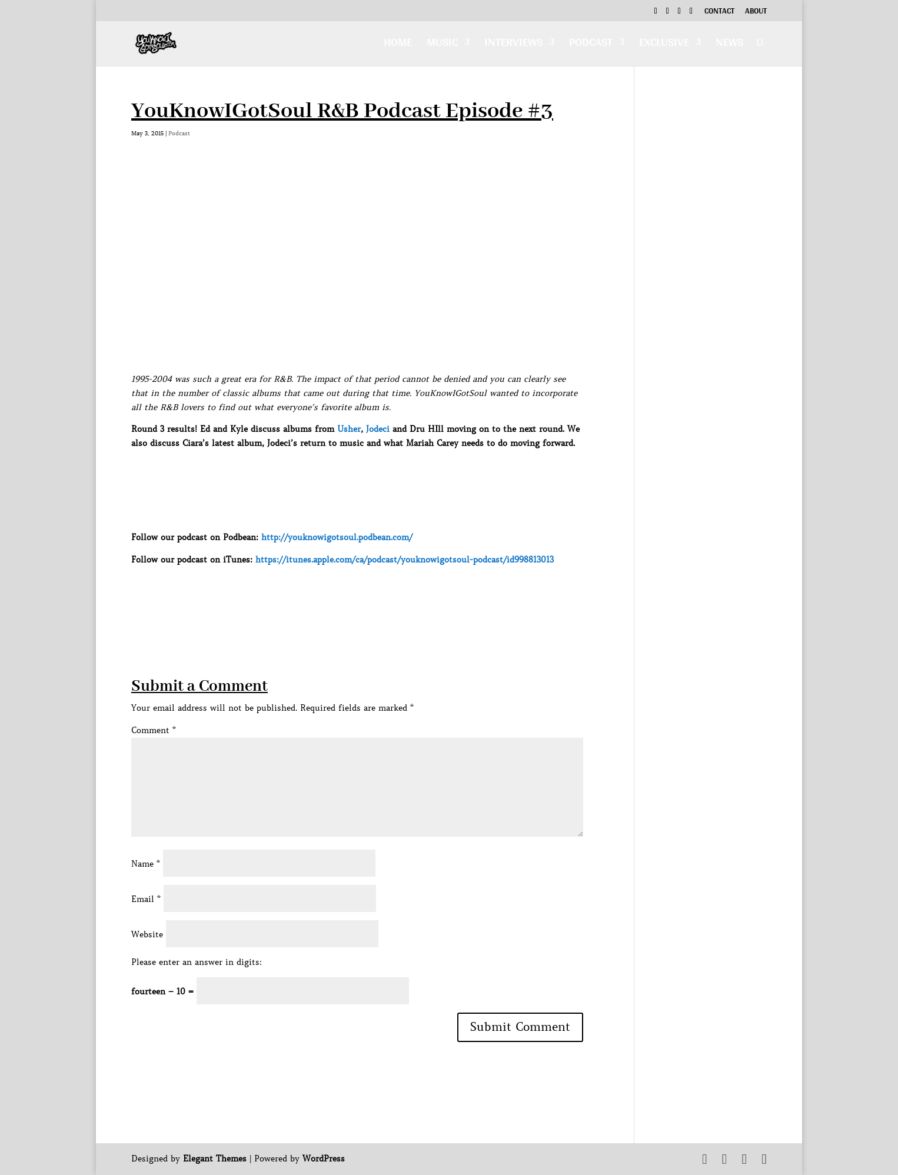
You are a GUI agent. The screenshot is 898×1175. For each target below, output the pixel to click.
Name (145, 863)
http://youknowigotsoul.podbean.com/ (337, 537)
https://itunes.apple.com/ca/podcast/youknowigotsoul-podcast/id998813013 (404, 559)
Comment (153, 730)
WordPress (323, 1158)
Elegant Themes (215, 1158)
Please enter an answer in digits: (196, 962)
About (756, 12)
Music (442, 45)
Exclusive (664, 45)
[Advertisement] (345, 593)
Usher (349, 429)
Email (146, 899)
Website (147, 934)
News (729, 45)
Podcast (591, 45)
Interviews (513, 45)
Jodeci (378, 429)
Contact (719, 12)
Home (398, 45)
